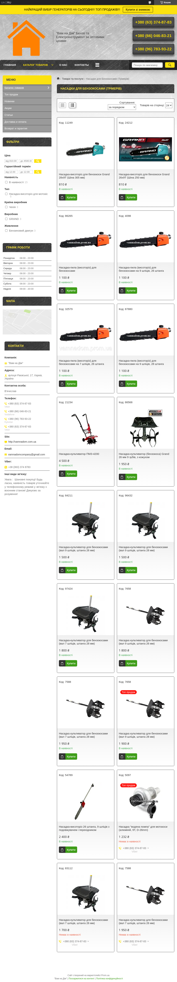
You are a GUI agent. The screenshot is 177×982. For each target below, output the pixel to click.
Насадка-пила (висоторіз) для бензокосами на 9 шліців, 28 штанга (141, 362)
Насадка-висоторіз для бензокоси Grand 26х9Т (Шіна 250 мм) (144, 176)
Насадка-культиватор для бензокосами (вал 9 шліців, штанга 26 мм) (83, 549)
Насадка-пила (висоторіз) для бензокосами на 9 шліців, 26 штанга (141, 269)
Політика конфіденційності (109, 978)
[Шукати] (170, 65)
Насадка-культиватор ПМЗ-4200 (79, 453)
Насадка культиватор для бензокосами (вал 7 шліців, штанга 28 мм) (83, 735)
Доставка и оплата (15, 121)
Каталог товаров (35, 65)
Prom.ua (105, 975)
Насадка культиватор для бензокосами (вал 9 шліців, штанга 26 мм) (143, 642)
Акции (8, 108)
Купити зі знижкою (138, 9)
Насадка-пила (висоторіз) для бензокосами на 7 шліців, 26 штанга (81, 362)
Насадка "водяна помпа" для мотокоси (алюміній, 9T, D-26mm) (143, 828)
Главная (10, 65)
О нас (63, 65)
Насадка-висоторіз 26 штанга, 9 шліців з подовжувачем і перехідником (84, 828)
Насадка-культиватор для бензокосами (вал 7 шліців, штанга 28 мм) (83, 642)
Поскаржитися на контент (81, 978)
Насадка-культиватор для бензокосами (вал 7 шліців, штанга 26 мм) (83, 921)
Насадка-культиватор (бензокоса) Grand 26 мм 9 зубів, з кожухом (144, 455)
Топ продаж (11, 94)
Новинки (9, 101)
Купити (71, 197)
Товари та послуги (72, 78)
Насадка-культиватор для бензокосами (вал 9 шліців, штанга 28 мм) (143, 549)
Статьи (9, 115)
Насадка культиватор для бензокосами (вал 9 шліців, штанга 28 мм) (143, 735)
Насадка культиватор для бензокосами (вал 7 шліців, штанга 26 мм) (143, 921)
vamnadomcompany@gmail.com (26, 454)
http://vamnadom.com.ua (22, 441)
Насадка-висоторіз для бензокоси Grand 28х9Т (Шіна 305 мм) (84, 176)
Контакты (82, 65)
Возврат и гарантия (16, 128)
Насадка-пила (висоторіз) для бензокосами (77, 269)
